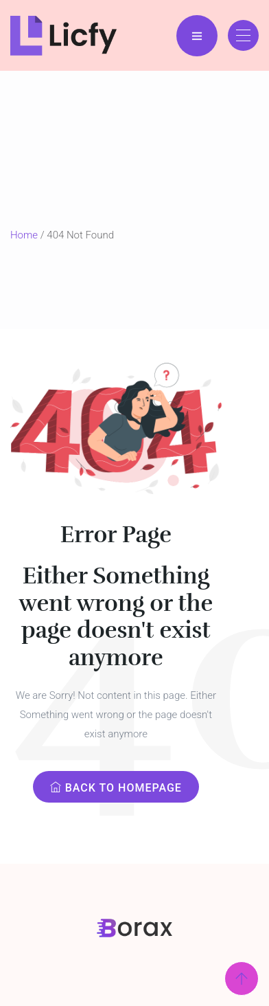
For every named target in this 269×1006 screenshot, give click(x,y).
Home (24, 235)
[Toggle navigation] (243, 35)
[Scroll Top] (241, 978)
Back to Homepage (116, 787)
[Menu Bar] (197, 35)
